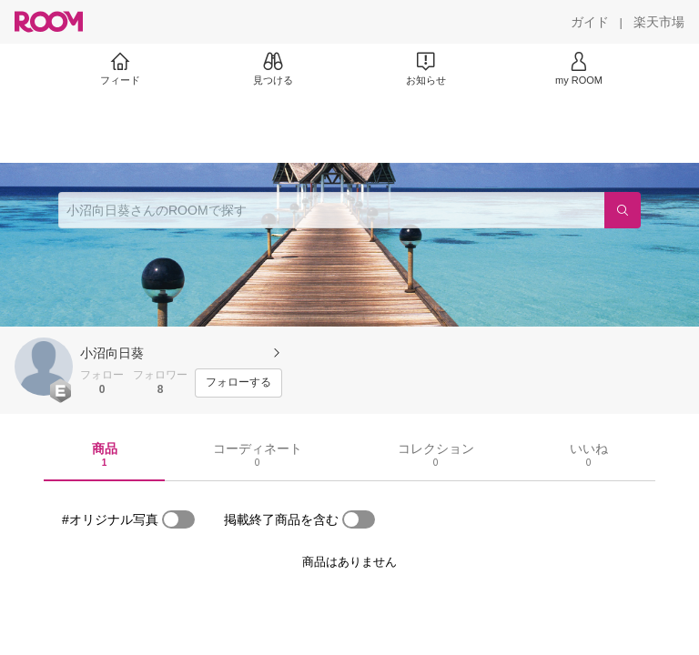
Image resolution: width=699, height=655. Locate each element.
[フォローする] (238, 383)
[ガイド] (590, 22)
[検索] (622, 210)
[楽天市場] (658, 22)
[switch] (178, 519)
